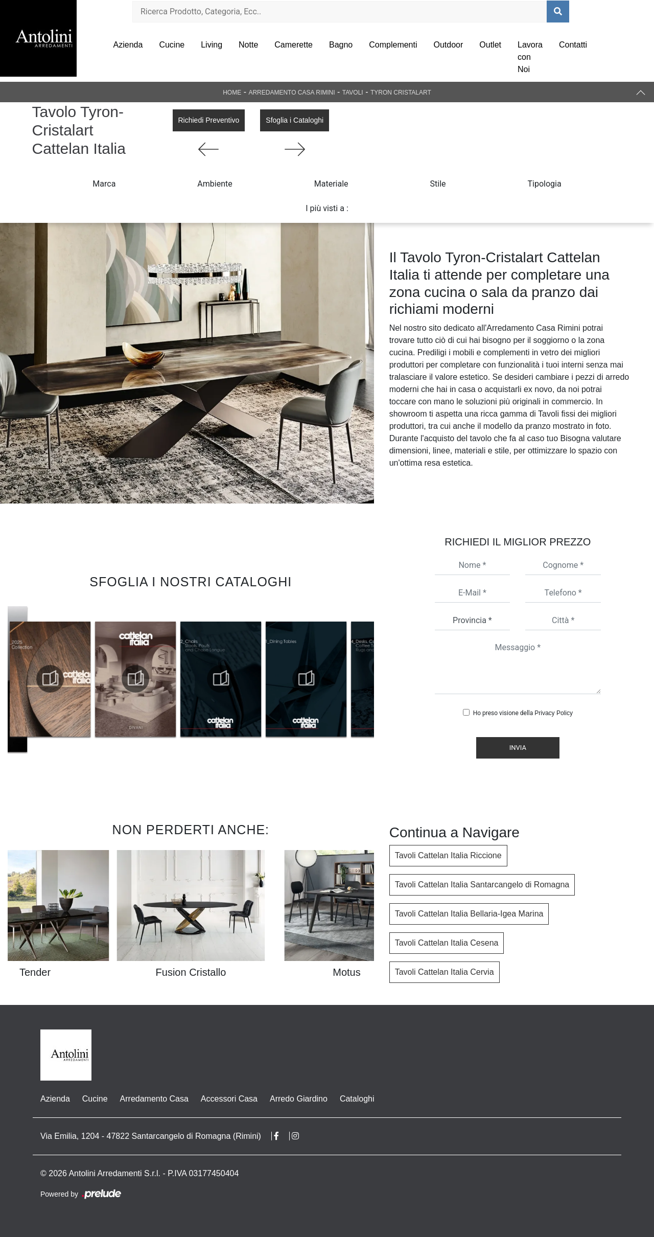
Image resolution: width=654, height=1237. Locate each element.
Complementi (393, 44)
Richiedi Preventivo (209, 120)
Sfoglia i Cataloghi (294, 120)
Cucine (171, 44)
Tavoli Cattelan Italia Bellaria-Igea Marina (469, 913)
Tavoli (352, 92)
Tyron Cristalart (400, 92)
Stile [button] (438, 184)
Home (232, 92)
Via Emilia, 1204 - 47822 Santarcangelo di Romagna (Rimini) (150, 1136)
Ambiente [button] (214, 184)
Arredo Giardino (299, 1098)
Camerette (293, 44)
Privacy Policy (553, 713)
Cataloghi (357, 1098)
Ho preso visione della (523, 713)
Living (211, 44)
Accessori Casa (229, 1098)
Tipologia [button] (545, 184)
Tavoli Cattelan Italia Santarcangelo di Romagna (482, 884)
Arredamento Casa (154, 1098)
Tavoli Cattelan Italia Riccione (448, 855)
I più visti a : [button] (327, 208)
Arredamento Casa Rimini (291, 92)
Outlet (490, 44)
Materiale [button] (331, 184)
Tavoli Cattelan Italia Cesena (447, 942)
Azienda (128, 44)
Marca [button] (103, 184)
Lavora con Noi (530, 57)
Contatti (573, 44)
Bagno (341, 44)
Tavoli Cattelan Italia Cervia (444, 972)
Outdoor (448, 44)
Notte (248, 44)
